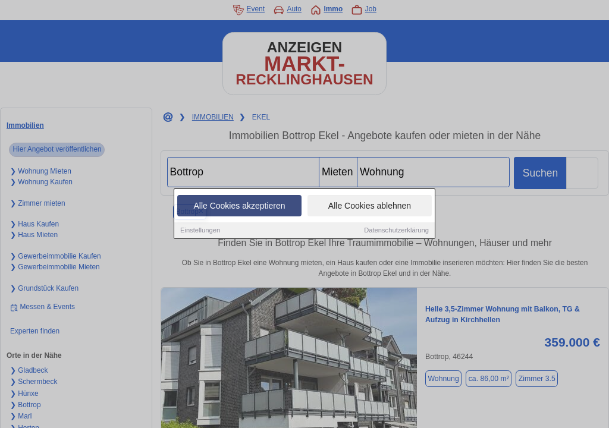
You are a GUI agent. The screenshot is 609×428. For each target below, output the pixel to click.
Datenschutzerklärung (396, 230)
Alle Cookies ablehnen (369, 206)
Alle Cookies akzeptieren (239, 206)
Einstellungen (200, 230)
